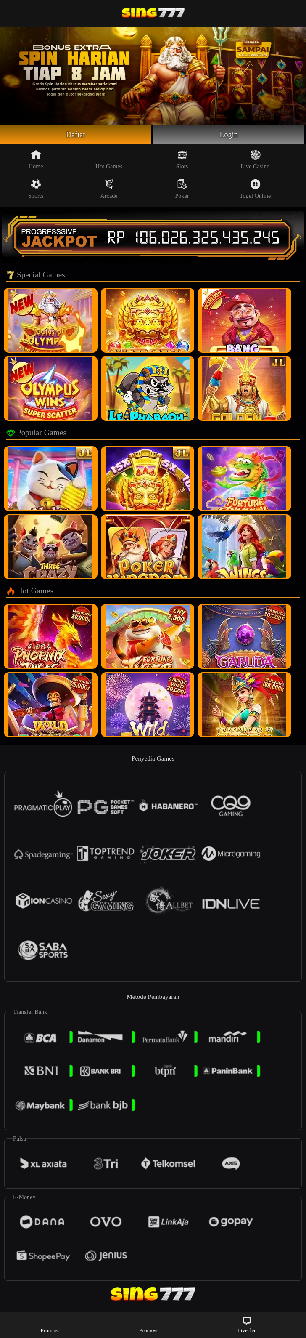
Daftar (76, 134)
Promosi (49, 1324)
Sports (35, 189)
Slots (182, 159)
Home (36, 159)
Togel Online (255, 189)
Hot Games (108, 159)
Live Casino (254, 159)
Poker (182, 189)
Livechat (247, 1324)
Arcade (109, 189)
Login (228, 134)
